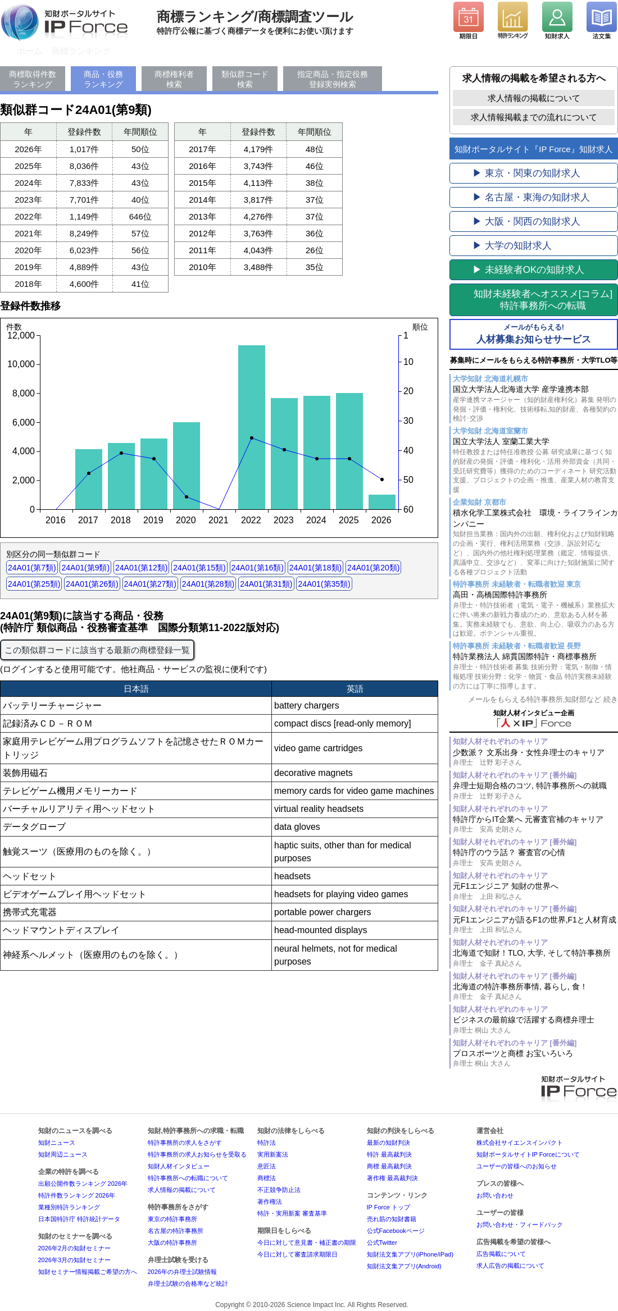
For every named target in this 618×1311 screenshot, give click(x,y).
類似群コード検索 (245, 79)
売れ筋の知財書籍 (391, 1219)
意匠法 (266, 1166)
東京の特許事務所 (172, 1219)
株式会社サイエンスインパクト (519, 1142)
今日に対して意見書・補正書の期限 (306, 1242)
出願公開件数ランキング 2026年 (83, 1183)
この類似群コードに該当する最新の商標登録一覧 (97, 650)
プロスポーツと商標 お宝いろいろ (535, 1058)
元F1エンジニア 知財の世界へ (535, 891)
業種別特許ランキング (69, 1207)
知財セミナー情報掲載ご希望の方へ (87, 1271)
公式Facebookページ (396, 1230)
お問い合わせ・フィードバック (519, 1224)
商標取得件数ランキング (32, 79)
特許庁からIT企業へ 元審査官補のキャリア (535, 824)
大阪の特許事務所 (172, 1242)
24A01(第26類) (92, 583)
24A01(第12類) (141, 567)
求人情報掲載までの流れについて (534, 117)
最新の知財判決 (388, 1142)
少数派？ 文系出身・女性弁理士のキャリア (535, 758)
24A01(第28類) (208, 583)
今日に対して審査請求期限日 (297, 1254)
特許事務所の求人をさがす (185, 1142)
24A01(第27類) (150, 583)
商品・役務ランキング (103, 79)
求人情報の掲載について (534, 98)
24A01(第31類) (266, 583)
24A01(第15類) (199, 567)
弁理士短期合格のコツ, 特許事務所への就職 (535, 791)
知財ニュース (56, 1142)
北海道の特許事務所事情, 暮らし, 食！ (535, 992)
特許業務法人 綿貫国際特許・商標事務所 (535, 671)
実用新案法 (272, 1154)
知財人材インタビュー (179, 1166)
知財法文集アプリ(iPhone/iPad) (410, 1254)
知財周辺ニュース (63, 1154)
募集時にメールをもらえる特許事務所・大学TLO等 (534, 360)
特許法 (266, 1142)
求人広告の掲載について (510, 1265)
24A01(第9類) (85, 567)
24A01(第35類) (324, 583)
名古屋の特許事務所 (175, 1230)
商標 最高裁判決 (389, 1166)
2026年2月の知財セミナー (74, 1248)
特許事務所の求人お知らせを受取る (197, 1154)
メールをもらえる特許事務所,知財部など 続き (543, 699)
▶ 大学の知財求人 (512, 245)
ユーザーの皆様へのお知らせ (516, 1166)
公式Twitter (382, 1242)
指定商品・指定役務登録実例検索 (332, 79)
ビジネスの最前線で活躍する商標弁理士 (535, 1025)
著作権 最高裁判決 (392, 1178)
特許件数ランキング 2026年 (77, 1195)
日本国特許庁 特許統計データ (79, 1219)
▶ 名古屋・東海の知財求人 (531, 197)
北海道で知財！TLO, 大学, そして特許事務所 (535, 958)
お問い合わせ (495, 1195)
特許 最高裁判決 (389, 1154)
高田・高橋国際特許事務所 (535, 614)
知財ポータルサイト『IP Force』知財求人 (533, 149)
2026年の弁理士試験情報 (182, 1271)
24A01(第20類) (373, 567)
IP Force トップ (388, 1207)
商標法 (266, 1178)
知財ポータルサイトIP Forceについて (528, 1154)
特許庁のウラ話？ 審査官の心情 (535, 857)
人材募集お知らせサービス (534, 333)
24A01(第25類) (34, 583)
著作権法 (269, 1201)
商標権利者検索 (174, 79)
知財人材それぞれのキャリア (500, 741)
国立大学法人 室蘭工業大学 (535, 466)
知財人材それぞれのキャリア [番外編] (514, 775)
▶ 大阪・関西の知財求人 (526, 221)
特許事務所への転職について (188, 1178)
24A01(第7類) (32, 567)
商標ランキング (81, 51)
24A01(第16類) (257, 567)
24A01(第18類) (315, 567)
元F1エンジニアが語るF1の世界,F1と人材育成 (535, 925)
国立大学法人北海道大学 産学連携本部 (535, 404)
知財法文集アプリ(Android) (404, 1266)
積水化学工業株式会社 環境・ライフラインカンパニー (535, 542)
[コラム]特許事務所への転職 (543, 300)
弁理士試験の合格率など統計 (188, 1283)
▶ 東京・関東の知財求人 (526, 173)
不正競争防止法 (279, 1189)
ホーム (29, 51)
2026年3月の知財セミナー (74, 1260)
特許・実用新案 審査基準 (292, 1213)
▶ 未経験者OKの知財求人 (528, 269)
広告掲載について (501, 1253)
